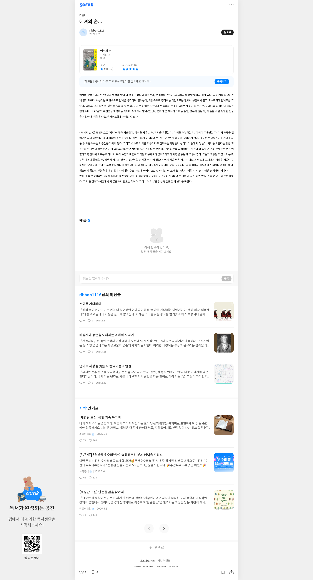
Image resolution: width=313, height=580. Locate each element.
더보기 (231, 5)
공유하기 (231, 572)
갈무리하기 (223, 572)
